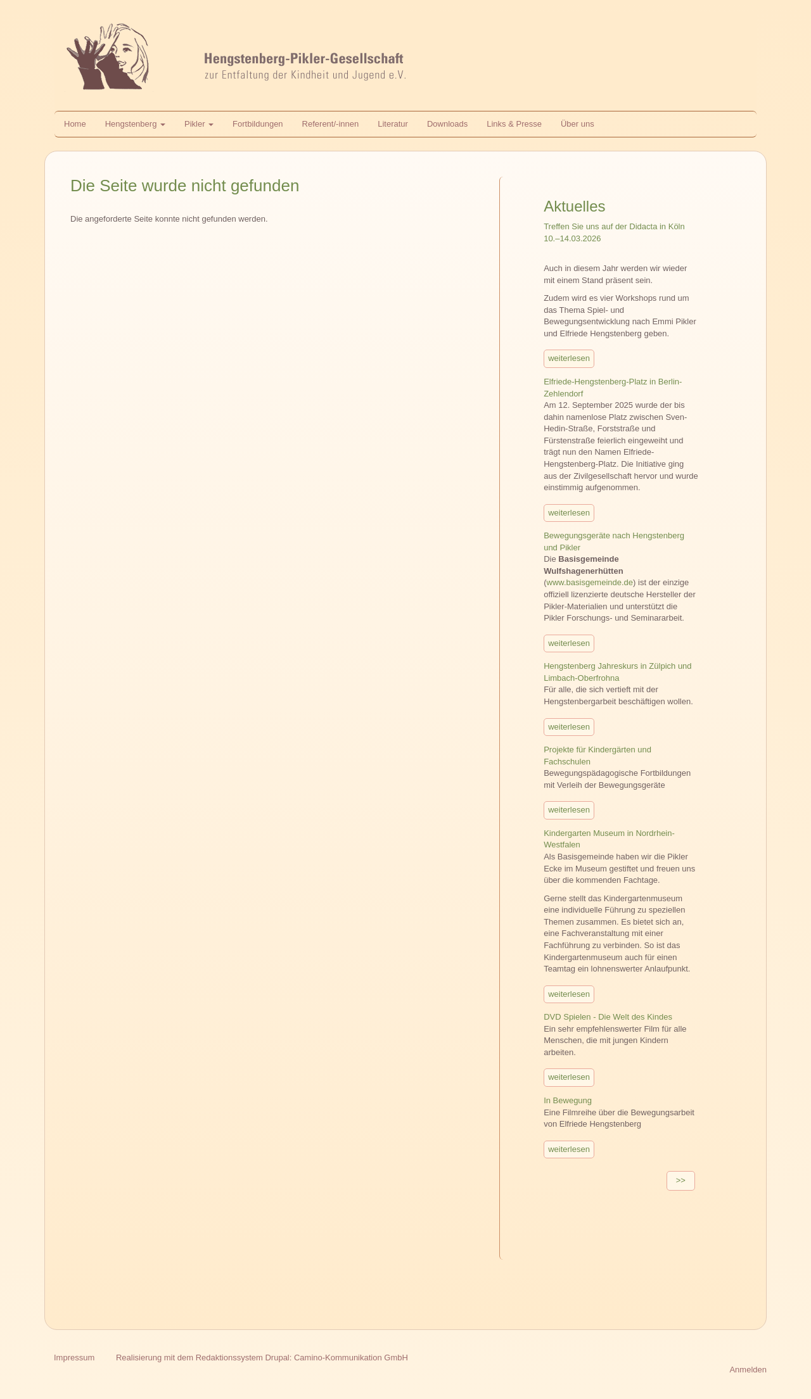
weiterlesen (569, 358)
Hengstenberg (135, 124)
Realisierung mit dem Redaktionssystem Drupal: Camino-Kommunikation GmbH (262, 1357)
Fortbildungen (258, 124)
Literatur (393, 124)
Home (75, 124)
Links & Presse (514, 124)
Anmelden (748, 1369)
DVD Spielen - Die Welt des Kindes (608, 1017)
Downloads (447, 124)
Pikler (199, 124)
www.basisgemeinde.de (590, 582)
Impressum (74, 1357)
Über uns (577, 124)
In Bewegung (568, 1100)
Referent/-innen (330, 124)
